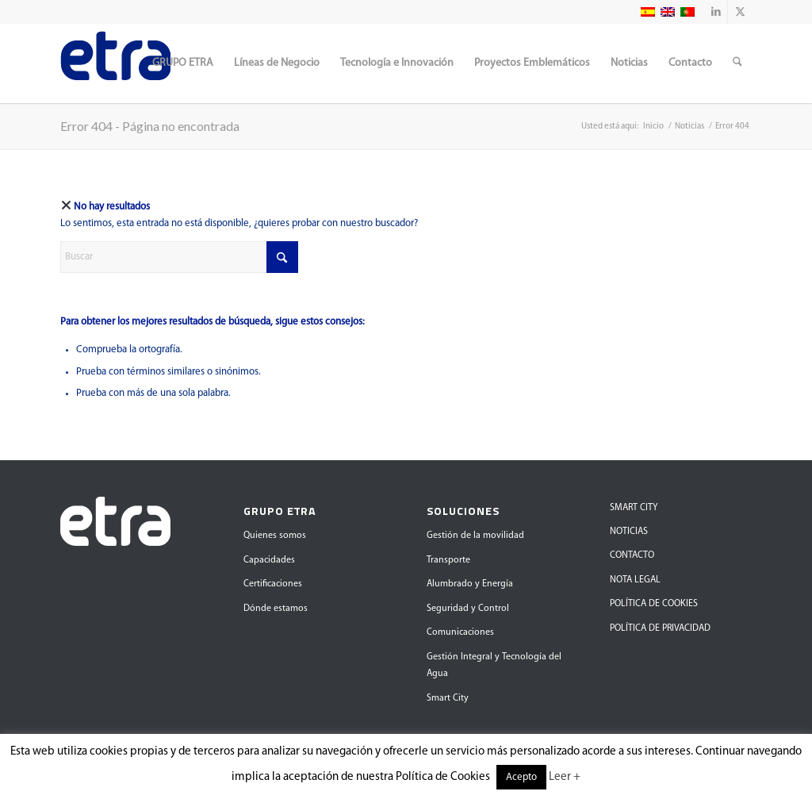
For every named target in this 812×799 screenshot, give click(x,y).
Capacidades (269, 560)
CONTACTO (632, 555)
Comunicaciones (460, 632)
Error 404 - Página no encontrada (149, 125)
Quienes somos (274, 535)
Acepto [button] (521, 777)
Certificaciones (272, 584)
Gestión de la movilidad (475, 535)
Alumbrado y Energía (470, 584)
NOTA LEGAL (635, 580)
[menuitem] (183, 63)
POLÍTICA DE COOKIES (654, 604)
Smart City (448, 698)
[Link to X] (740, 12)
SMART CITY (633, 508)
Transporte (448, 560)
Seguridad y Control (468, 608)
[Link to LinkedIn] (715, 12)
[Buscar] (737, 63)
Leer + (564, 777)
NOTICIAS (629, 531)
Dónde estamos (275, 608)
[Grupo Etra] (115, 63)
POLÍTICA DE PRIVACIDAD (660, 628)
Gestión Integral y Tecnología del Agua (494, 665)
